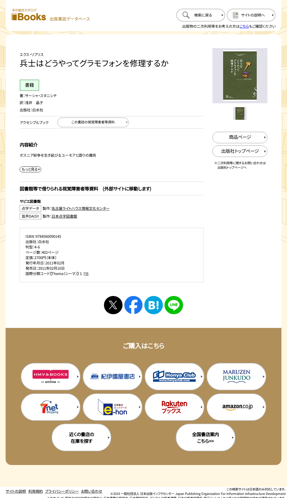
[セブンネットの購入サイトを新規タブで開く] (50, 407)
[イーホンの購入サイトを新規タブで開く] (112, 407)
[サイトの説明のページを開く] (251, 15)
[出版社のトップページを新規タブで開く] (240, 151)
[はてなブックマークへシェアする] (153, 305)
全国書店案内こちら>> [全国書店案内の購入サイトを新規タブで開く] (205, 437)
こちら (244, 26)
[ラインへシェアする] (174, 305)
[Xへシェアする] (113, 305)
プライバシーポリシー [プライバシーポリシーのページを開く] (62, 491)
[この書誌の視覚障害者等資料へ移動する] (93, 122)
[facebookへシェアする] (133, 305)
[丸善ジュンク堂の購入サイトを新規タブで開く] (236, 376)
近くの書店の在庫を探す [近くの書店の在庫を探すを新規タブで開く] (81, 437)
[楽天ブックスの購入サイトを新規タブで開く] (174, 407)
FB (86, 273)
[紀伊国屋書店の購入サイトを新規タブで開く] (112, 376)
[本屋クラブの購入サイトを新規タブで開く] (174, 376)
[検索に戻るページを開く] (200, 15)
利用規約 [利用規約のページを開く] (35, 491)
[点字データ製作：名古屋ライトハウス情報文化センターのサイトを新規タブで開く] (111, 208)
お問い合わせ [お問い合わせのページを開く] (91, 491)
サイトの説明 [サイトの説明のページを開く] (16, 491)
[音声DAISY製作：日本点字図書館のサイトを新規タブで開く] (111, 216)
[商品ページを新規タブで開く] (240, 137)
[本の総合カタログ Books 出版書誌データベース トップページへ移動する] (50, 15)
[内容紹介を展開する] (30, 169)
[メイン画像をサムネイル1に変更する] (239, 113)
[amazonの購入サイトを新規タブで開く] (236, 407)
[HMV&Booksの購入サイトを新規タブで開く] (50, 376)
